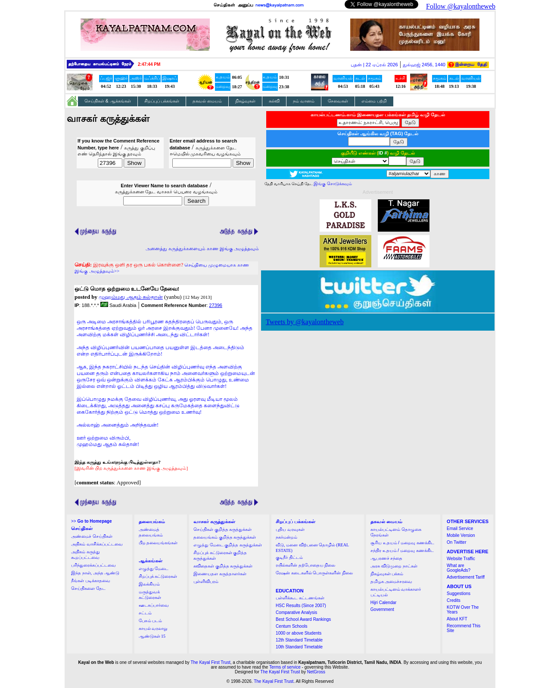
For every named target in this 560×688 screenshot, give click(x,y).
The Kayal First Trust (210, 662)
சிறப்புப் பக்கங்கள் (162, 101)
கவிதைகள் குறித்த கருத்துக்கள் (222, 566)
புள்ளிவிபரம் (205, 581)
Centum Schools (291, 626)
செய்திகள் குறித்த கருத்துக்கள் (222, 529)
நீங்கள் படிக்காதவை (90, 580)
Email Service (460, 528)
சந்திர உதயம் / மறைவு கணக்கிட (402, 550)
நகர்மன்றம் (286, 537)
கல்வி (274, 101)
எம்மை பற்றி (374, 101)
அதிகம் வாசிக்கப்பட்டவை (97, 544)
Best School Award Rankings (303, 619)
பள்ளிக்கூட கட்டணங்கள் (300, 597)
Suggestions (458, 593)
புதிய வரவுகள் (290, 529)
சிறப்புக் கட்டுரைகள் (158, 576)
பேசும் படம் (150, 620)
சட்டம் (145, 613)
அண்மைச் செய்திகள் (91, 536)
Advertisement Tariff (466, 577)
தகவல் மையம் (207, 101)
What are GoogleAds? (458, 568)
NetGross (316, 671)
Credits (453, 600)
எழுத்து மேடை (154, 568)
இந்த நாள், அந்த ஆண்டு (95, 572)
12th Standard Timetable (299, 640)
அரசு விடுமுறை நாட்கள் (393, 566)
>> (91, 521)
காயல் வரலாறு (153, 628)
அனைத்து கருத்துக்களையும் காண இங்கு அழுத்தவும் (202, 248)
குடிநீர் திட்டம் (289, 557)
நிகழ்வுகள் (245, 101)
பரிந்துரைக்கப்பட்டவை (93, 565)
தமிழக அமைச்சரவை (391, 581)
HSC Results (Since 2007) (301, 605)
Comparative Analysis (296, 612)
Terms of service (285, 667)
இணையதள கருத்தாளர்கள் (219, 573)
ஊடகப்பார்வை (154, 605)
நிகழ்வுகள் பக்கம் (387, 573)
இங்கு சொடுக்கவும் (333, 183)
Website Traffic (461, 558)
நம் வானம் (303, 101)
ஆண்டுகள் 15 (152, 636)
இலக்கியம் (149, 584)
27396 (215, 305)
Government (382, 609)
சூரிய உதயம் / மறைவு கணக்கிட (402, 542)
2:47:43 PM (149, 64)
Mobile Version (461, 535)
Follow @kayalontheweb (460, 6)
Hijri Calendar (383, 602)
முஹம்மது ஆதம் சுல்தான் (131, 297)
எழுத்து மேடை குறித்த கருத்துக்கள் (227, 544)
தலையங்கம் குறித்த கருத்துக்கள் (224, 537)
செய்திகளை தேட (88, 588)
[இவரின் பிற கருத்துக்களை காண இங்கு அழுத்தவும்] (131, 468)
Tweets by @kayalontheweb (305, 321)
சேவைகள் (338, 101)
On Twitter (456, 542)
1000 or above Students (298, 633)
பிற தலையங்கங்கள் (158, 542)
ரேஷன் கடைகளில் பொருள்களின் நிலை (314, 572)
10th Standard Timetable (299, 647)
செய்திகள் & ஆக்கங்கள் (107, 101)
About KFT (457, 619)
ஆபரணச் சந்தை (386, 558)
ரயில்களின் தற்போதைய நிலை (305, 565)
